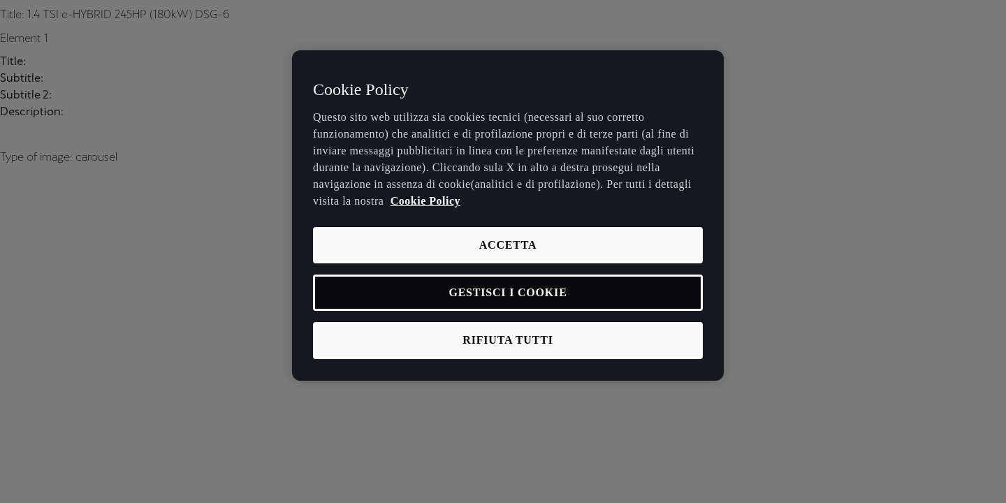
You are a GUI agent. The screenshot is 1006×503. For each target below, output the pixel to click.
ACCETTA (508, 245)
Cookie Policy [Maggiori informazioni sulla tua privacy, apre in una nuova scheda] (425, 201)
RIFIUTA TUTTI (507, 340)
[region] (508, 215)
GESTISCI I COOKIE (508, 292)
